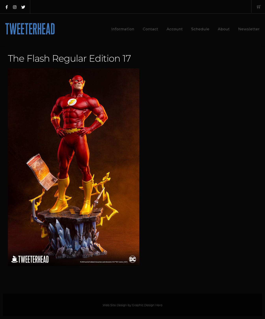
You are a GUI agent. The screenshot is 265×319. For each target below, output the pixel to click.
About (224, 29)
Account (175, 29)
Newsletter (249, 29)
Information (122, 29)
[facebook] (6, 6)
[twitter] (23, 6)
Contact (150, 29)
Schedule (200, 29)
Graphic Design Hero (147, 305)
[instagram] (15, 6)
